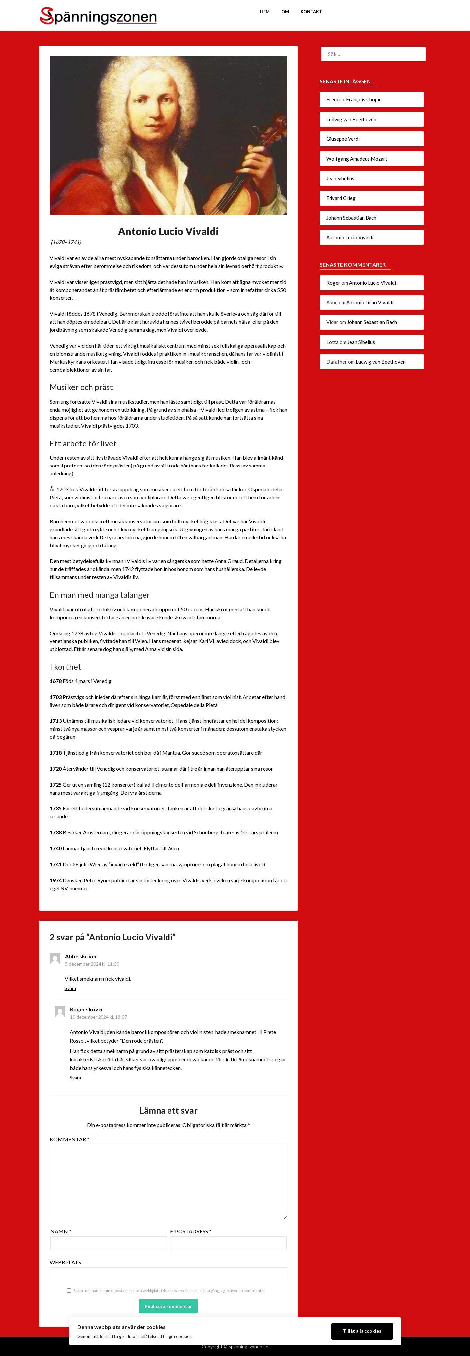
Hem (265, 11)
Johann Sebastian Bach (351, 218)
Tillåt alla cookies (362, 1331)
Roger (77, 1009)
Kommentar (69, 1139)
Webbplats (65, 1262)
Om (285, 11)
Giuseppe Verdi (343, 139)
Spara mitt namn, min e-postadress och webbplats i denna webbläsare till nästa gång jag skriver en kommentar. (169, 1290)
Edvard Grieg (341, 198)
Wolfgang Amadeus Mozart (356, 159)
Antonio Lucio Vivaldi (349, 237)
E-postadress (190, 1231)
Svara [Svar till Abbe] (70, 988)
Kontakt (311, 11)
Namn (60, 1231)
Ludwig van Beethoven (351, 119)
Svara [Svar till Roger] (75, 1077)
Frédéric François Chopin (354, 99)
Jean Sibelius (340, 178)
